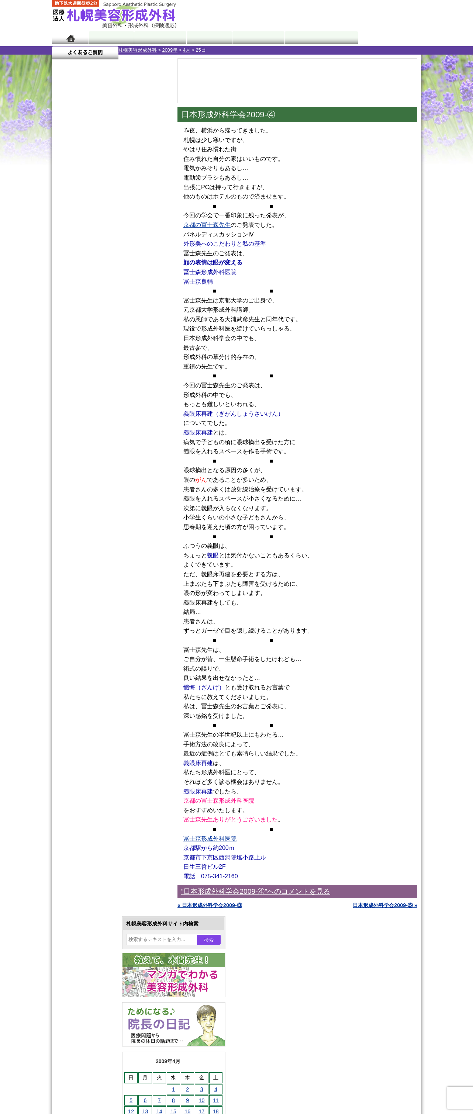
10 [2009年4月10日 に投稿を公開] (135, 242)
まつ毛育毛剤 (92, 809)
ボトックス (89, 862)
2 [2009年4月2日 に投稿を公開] (121, 231)
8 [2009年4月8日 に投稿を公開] (107, 242)
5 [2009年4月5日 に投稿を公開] (64, 242)
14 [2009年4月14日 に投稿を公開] (93, 253)
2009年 (103, 50)
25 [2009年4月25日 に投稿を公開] (149, 264)
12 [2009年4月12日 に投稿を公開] (65, 253)
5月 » (82, 290)
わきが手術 (103, 716)
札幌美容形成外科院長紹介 (97, 982)
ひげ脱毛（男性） (97, 782)
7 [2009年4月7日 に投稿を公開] (93, 242)
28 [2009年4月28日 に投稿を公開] (93, 275)
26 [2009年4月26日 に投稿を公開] (65, 275)
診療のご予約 (399, 15)
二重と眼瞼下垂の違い (92, 702)
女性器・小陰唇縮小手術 (105, 676)
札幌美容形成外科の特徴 (94, 915)
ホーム (70, 37)
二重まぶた (89, 689)
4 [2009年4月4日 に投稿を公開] (149, 231)
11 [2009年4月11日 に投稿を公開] (149, 242)
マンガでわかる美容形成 (158, 37)
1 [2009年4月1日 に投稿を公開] (107, 231)
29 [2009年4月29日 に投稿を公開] (107, 275)
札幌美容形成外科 (71, 50)
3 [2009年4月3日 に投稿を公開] (135, 231)
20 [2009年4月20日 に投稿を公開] (79, 264)
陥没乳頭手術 (92, 662)
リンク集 (76, 995)
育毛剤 (84, 795)
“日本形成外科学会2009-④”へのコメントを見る (255, 891)
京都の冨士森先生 (207, 225)
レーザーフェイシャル (102, 769)
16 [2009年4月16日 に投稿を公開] (121, 253)
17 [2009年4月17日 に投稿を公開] (135, 253)
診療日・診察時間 (317, 37)
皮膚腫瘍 (87, 835)
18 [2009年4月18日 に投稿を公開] (149, 253)
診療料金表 (254, 37)
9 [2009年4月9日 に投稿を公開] (121, 242)
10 (103, 345)
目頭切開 (87, 848)
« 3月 (63, 290)
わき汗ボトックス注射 (102, 729)
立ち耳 (84, 742)
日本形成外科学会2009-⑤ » (385, 905)
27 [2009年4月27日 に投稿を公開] (79, 275)
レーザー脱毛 (92, 755)
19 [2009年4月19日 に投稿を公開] (65, 264)
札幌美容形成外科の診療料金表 (102, 955)
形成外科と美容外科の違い (97, 929)
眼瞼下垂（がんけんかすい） (110, 649)
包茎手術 (87, 822)
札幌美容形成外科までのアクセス (105, 942)
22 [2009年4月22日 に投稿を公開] (107, 264)
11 (110, 345)
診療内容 (207, 37)
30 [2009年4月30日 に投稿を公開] (121, 275)
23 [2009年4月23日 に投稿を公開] (121, 264)
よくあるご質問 (388, 37)
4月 (120, 50)
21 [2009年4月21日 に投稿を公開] (93, 264)
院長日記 (111, 37)
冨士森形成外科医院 (210, 839)
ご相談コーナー (354, 15)
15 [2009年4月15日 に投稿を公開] (107, 253)
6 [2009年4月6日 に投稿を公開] (78, 242)
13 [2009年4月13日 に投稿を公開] (79, 253)
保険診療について (87, 969)
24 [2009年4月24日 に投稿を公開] (135, 264)
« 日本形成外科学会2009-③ (209, 905)
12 (117, 345)
